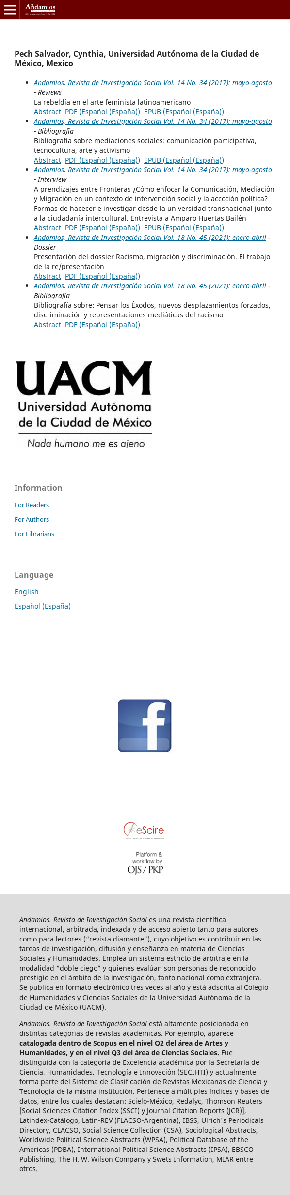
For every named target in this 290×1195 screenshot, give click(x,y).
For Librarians (34, 533)
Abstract (47, 111)
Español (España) (43, 606)
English (27, 591)
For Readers (32, 504)
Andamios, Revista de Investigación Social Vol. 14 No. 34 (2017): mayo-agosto (153, 82)
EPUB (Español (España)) (184, 111)
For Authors (32, 519)
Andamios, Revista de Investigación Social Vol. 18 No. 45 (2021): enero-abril (150, 237)
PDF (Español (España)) (102, 111)
